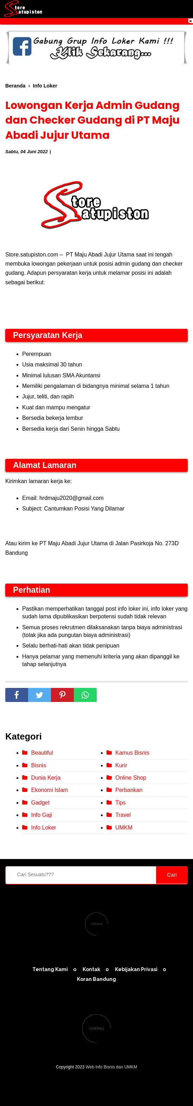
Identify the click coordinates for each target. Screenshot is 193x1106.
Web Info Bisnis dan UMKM (111, 1067)
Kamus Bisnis (132, 753)
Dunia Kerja (45, 778)
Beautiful (42, 753)
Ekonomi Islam (49, 790)
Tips (120, 803)
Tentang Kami (50, 969)
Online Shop (130, 778)
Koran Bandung (96, 979)
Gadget (40, 803)
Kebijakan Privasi (136, 969)
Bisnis (38, 765)
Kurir (121, 765)
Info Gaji (41, 815)
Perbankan (128, 790)
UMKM (124, 828)
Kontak (91, 969)
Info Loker (43, 828)
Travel (123, 815)
